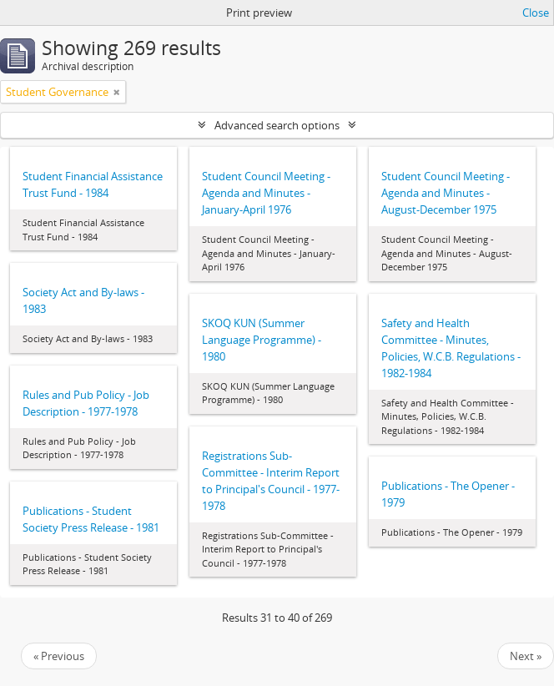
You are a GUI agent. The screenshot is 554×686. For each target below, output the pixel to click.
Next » (525, 655)
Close (535, 12)
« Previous (58, 655)
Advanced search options (277, 125)
